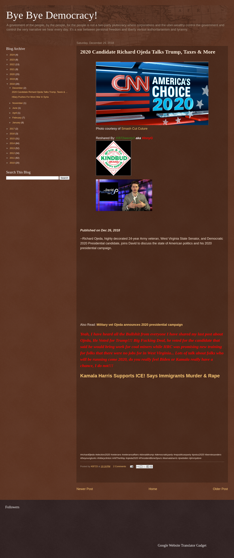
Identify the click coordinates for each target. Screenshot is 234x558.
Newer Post (85, 489)
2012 (12, 153)
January (16, 122)
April (14, 113)
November (17, 103)
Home (153, 489)
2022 (12, 64)
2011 (12, 158)
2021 (12, 69)
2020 (12, 74)
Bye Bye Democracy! (52, 15)
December (17, 88)
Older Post (220, 489)
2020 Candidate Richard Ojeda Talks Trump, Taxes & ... (40, 92)
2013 (12, 148)
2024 (12, 54)
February (17, 117)
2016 (12, 133)
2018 (12, 84)
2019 (12, 79)
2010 (12, 162)
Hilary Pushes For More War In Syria (30, 97)
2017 (12, 128)
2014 (12, 143)
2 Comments (119, 466)
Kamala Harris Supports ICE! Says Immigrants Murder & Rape (150, 375)
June (15, 108)
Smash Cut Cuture (134, 128)
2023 (12, 59)
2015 (12, 138)
